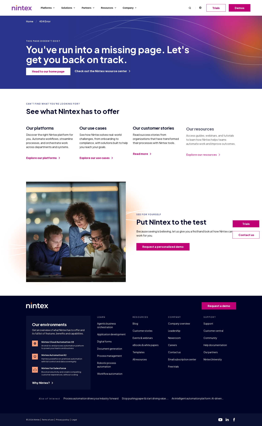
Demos (241, 8)
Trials (217, 8)
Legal (74, 419)
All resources (140, 359)
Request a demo (220, 306)
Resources (109, 7)
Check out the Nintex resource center (102, 71)
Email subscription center (182, 359)
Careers (172, 345)
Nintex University (213, 359)
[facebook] (234, 420)
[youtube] (220, 420)
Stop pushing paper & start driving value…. (145, 398)
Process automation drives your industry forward (91, 398)
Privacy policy (62, 419)
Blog (135, 323)
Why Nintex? (42, 383)
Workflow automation (109, 373)
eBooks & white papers (146, 345)
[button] (190, 7)
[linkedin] (227, 420)
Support (208, 323)
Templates (139, 352)
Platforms (48, 7)
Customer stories (142, 330)
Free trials (173, 366)
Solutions (68, 7)
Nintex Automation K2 (53, 355)
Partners (88, 7)
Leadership (174, 330)
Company (130, 7)
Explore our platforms (43, 159)
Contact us (174, 352)
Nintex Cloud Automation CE (57, 342)
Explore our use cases (96, 160)
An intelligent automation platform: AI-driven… (197, 398)
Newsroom (174, 337)
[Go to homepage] (22, 7)
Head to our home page (49, 71)
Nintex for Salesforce (53, 368)
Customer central (213, 330)
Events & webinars (143, 337)
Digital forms (104, 341)
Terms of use (48, 419)
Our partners (211, 352)
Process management (109, 355)
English (200, 7)
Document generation (109, 348)
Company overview (179, 323)
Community (210, 337)
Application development (111, 334)
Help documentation (215, 345)
